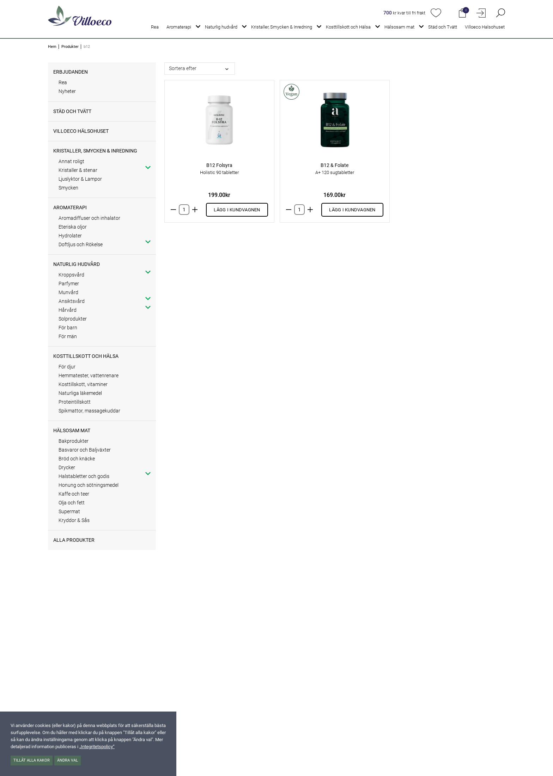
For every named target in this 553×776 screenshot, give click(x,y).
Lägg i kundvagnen (237, 209)
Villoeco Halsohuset (485, 27)
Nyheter (67, 91)
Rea (155, 27)
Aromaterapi (178, 27)
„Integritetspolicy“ (97, 746)
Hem (52, 46)
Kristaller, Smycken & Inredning (281, 27)
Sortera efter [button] (182, 68)
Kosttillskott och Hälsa (348, 27)
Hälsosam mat (399, 27)
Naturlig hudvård (221, 27)
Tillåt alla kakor (31, 760)
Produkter (70, 46)
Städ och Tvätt (442, 27)
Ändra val (67, 760)
